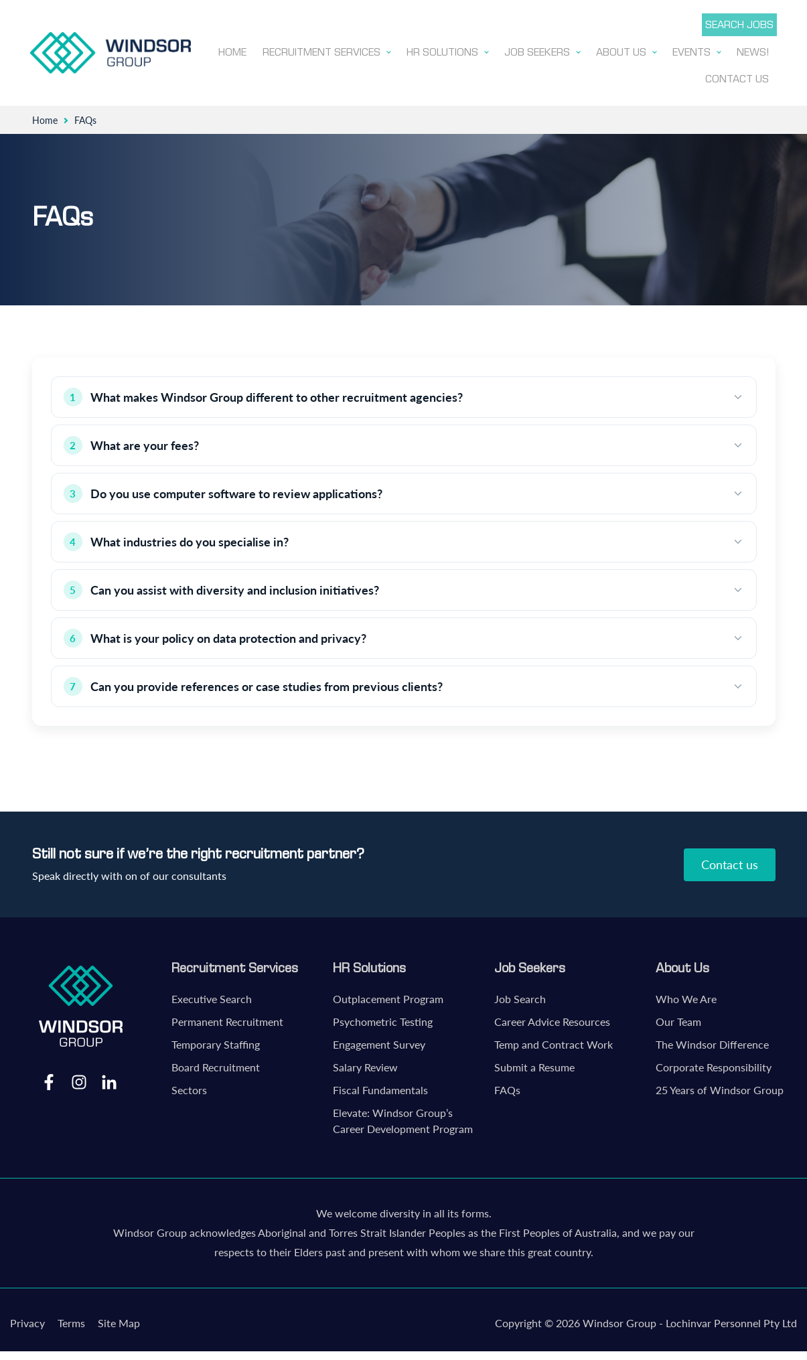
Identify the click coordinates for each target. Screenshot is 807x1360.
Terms (71, 1321)
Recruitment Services (234, 966)
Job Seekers (529, 966)
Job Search (520, 997)
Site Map (119, 1321)
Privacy (27, 1321)
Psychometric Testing (383, 1020)
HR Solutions (369, 966)
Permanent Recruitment (227, 1020)
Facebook (48, 1080)
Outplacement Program (388, 997)
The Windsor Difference (712, 1043)
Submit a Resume (534, 1065)
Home (45, 119)
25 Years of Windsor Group (720, 1088)
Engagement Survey (379, 1043)
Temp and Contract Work (553, 1043)
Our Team (678, 1020)
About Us (682, 966)
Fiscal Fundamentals (380, 1088)
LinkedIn (109, 1080)
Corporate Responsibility (714, 1065)
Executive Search (211, 997)
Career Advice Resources (552, 1020)
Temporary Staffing (215, 1043)
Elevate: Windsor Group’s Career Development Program (403, 1119)
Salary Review (365, 1065)
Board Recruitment (215, 1065)
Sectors (189, 1088)
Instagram (79, 1080)
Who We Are (686, 997)
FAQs (507, 1088)
